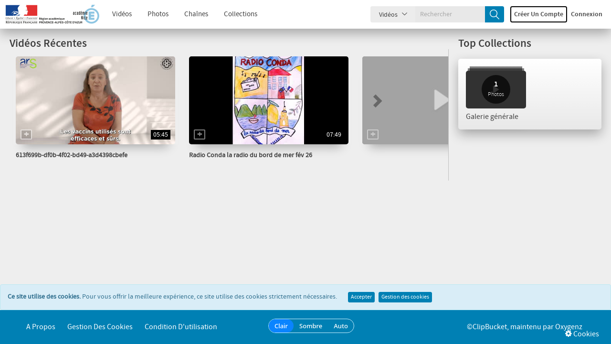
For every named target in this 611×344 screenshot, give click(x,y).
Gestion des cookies (405, 297)
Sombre (310, 326)
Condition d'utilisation (181, 327)
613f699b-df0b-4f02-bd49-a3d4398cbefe (71, 155)
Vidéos (122, 14)
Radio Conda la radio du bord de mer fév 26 (250, 155)
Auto (341, 326)
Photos (158, 14)
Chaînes (196, 14)
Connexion (586, 14)
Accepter (361, 297)
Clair (281, 326)
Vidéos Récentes (48, 43)
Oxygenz (568, 327)
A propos (40, 327)
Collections (240, 14)
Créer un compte (538, 14)
